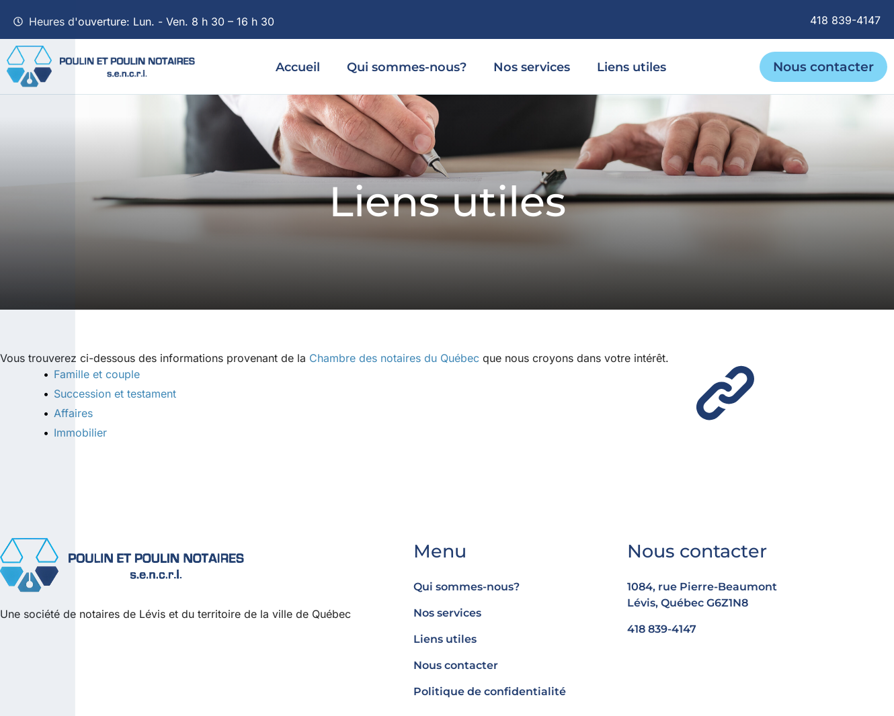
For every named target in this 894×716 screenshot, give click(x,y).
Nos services (531, 67)
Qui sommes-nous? (406, 67)
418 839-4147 (845, 20)
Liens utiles (631, 67)
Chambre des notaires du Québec (394, 358)
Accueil (298, 67)
